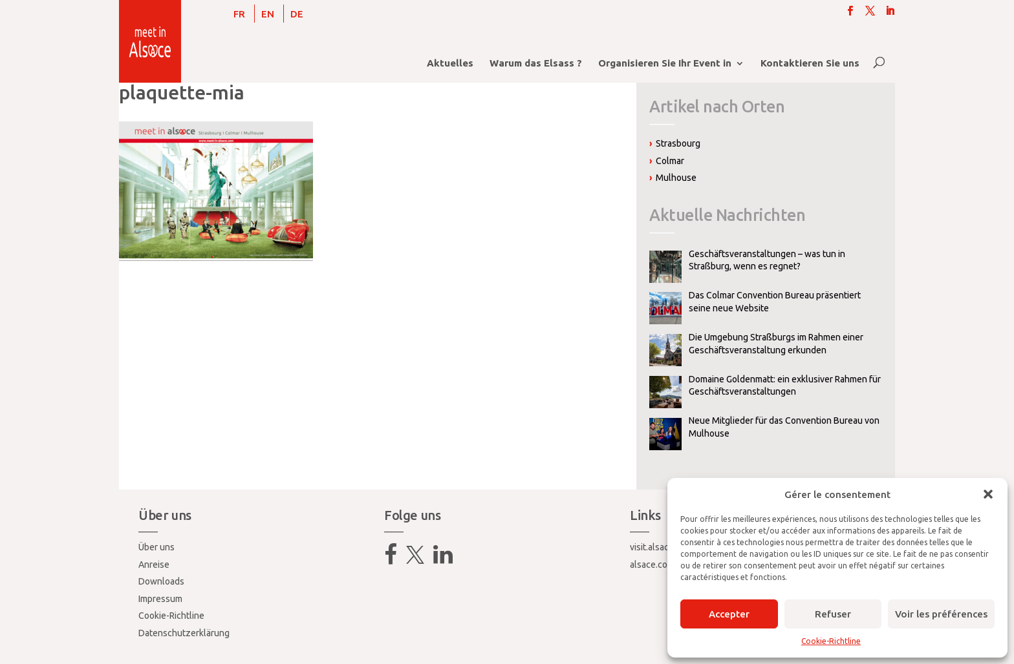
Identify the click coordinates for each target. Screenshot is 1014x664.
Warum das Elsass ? (536, 63)
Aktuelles (450, 63)
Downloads (161, 581)
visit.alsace (652, 547)
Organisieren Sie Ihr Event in (664, 63)
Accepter (729, 613)
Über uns (156, 547)
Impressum (160, 599)
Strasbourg (678, 143)
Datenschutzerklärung (184, 633)
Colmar (670, 161)
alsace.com (652, 564)
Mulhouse (676, 177)
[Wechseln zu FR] (239, 14)
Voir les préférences (941, 613)
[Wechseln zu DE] (297, 14)
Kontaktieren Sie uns (809, 63)
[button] (988, 494)
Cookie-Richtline (831, 641)
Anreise (153, 564)
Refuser (833, 613)
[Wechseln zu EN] (268, 14)
